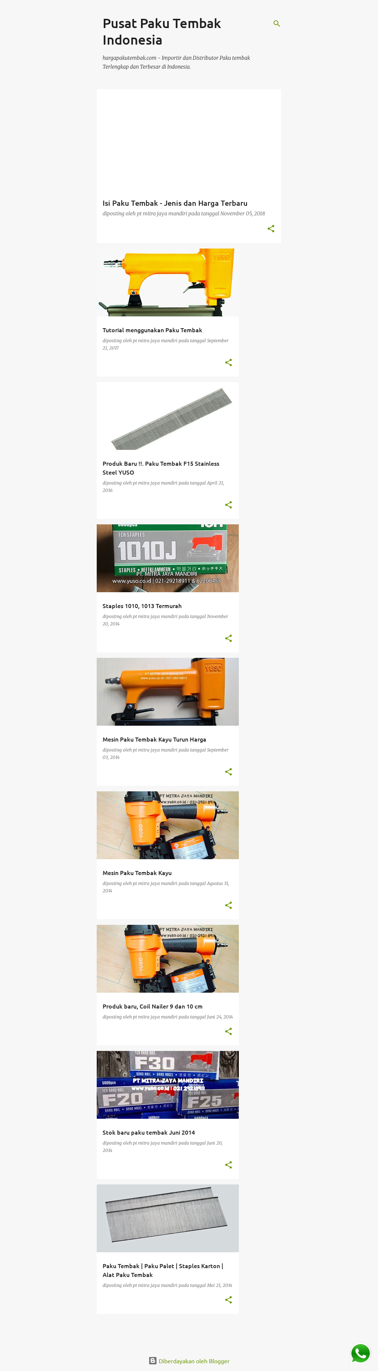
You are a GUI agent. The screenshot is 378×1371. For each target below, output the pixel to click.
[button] (271, 229)
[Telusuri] (276, 23)
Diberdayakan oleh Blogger (189, 1360)
